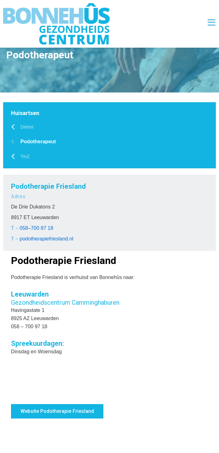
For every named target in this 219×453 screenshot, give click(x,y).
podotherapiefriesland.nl (47, 269)
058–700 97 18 (36, 258)
